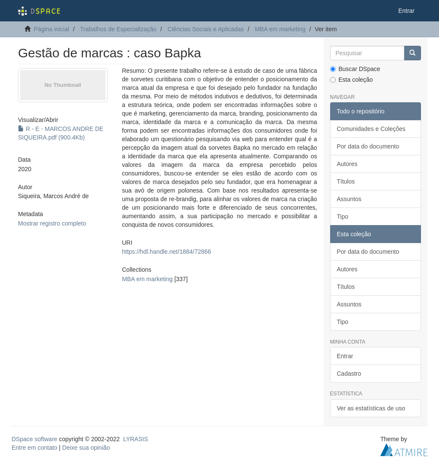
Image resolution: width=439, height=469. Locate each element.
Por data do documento (368, 146)
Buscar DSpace (355, 68)
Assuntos (349, 199)
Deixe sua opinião (86, 447)
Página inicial (51, 29)
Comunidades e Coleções (371, 128)
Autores (347, 163)
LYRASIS (135, 439)
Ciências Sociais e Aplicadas (206, 29)
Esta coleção (351, 79)
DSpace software (34, 439)
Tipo (343, 216)
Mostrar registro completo (52, 223)
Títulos (346, 181)
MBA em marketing (280, 29)
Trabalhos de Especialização (118, 29)
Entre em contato (34, 447)
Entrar (345, 356)
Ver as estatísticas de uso (371, 408)
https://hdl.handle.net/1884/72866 (166, 251)
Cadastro (349, 373)
